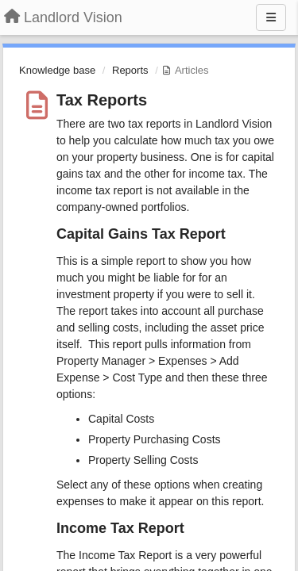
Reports (130, 70)
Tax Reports (101, 100)
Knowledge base (57, 70)
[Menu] (271, 17)
